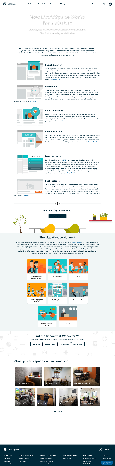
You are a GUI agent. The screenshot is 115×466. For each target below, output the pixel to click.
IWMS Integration (88, 461)
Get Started (57, 216)
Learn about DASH (69, 173)
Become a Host (8, 464)
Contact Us (107, 449)
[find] (104, 4)
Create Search (55, 79)
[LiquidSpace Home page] (11, 4)
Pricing (62, 4)
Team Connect (67, 458)
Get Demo (7, 458)
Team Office (36, 344)
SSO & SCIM (86, 464)
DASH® (65, 160)
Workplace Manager (46, 458)
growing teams (76, 242)
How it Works (43, 4)
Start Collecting (64, 121)
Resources (53, 4)
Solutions (30, 4)
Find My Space (57, 412)
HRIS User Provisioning (89, 458)
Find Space (33, 101)
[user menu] (110, 4)
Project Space (64, 344)
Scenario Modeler (24, 458)
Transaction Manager (46, 464)
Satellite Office (77, 344)
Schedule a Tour (93, 142)
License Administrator (46, 461)
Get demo (95, 4)
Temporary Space (50, 344)
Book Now (26, 195)
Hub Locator (22, 461)
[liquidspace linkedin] (100, 449)
